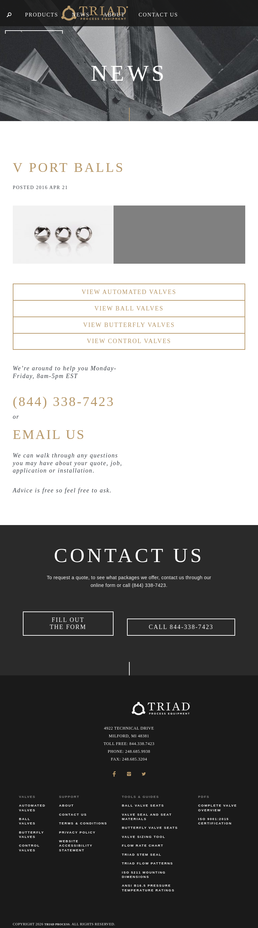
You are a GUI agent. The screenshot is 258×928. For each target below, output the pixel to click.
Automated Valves (32, 801)
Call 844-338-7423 (181, 623)
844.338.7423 (142, 736)
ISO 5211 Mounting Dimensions (144, 867)
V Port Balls (83, 166)
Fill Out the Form (68, 620)
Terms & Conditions (83, 816)
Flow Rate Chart (143, 839)
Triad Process (59, 917)
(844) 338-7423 (77, 400)
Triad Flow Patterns (147, 856)
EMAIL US (58, 433)
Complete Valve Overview (217, 801)
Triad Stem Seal (142, 847)
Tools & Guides (140, 789)
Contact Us (73, 807)
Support (69, 789)
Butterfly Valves (31, 827)
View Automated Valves (129, 292)
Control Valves (29, 841)
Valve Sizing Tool (144, 829)
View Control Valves (129, 341)
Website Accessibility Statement (76, 838)
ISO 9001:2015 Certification (215, 814)
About (66, 799)
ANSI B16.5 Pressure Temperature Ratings (148, 881)
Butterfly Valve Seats (150, 821)
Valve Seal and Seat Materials (147, 810)
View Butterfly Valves (129, 325)
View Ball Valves (129, 308)
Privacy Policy (77, 825)
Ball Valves (27, 814)
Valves (27, 789)
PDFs (204, 789)
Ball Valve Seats (143, 799)
